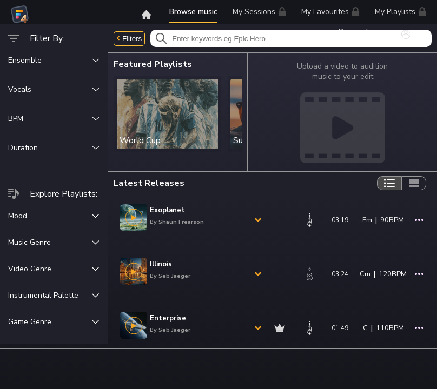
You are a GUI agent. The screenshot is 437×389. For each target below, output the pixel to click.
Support (358, 32)
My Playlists (400, 11)
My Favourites (330, 13)
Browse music (193, 11)
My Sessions (259, 11)
